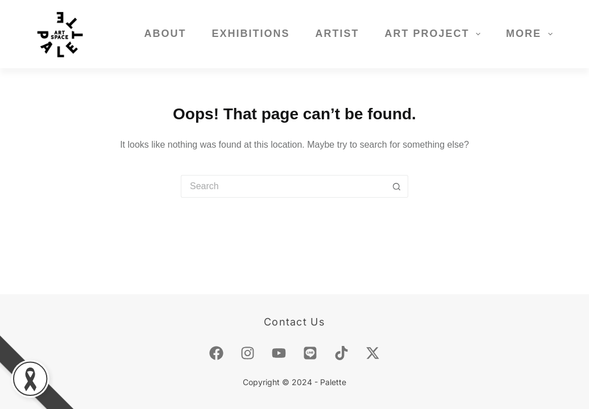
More (531, 34)
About (165, 33)
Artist (337, 33)
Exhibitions (250, 33)
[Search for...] (283, 186)
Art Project (434, 34)
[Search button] (396, 186)
